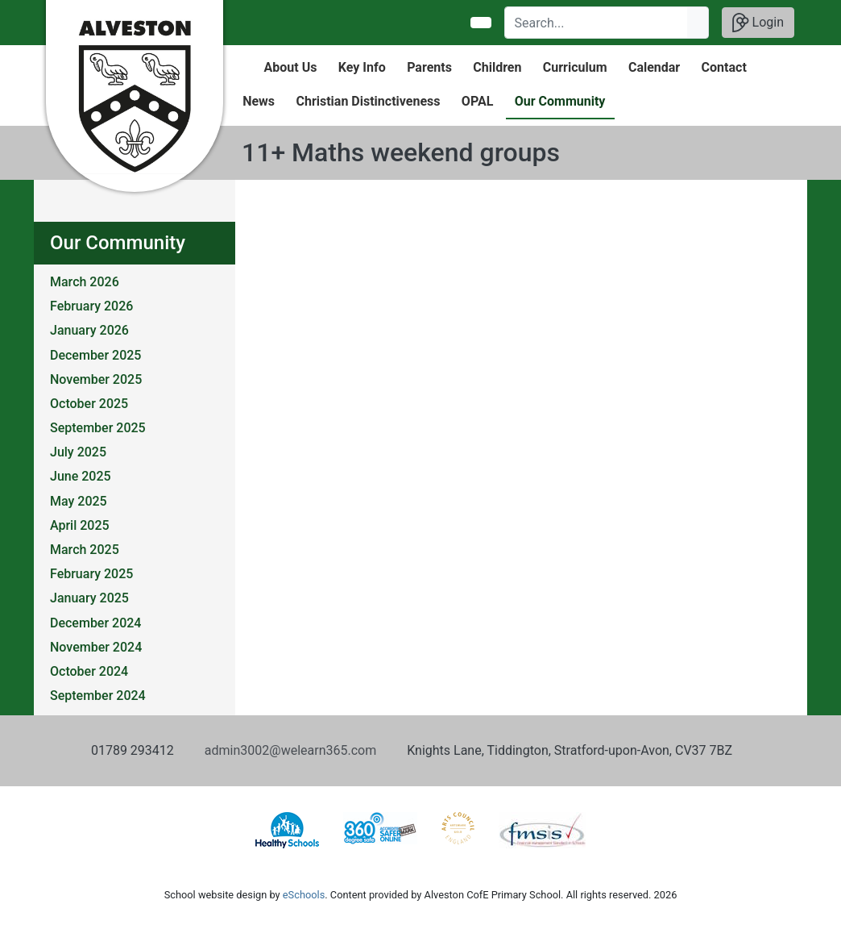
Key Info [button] (362, 67)
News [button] (258, 101)
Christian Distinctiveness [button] (368, 101)
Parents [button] (429, 67)
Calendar (654, 67)
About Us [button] (290, 67)
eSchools (304, 895)
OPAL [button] (477, 101)
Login (758, 22)
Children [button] (497, 67)
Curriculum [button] (575, 67)
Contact (724, 67)
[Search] (596, 22)
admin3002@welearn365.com (290, 750)
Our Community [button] (560, 101)
